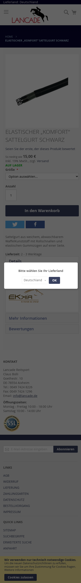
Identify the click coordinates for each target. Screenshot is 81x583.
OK (54, 280)
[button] (35, 280)
